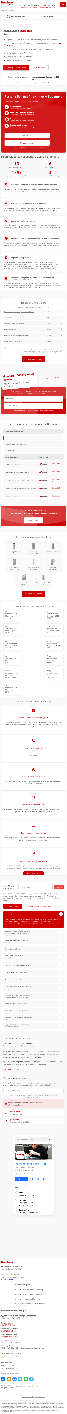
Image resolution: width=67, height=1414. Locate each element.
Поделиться (3, 1379)
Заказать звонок (33, 520)
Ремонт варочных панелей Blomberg (28, 1289)
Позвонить (48, 16)
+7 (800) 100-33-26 (47, 5)
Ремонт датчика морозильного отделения (16, 335)
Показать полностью (11, 1069)
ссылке (11, 1279)
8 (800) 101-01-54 (8, 1331)
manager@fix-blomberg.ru (11, 1342)
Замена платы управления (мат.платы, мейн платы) (19, 312)
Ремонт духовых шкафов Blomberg (28, 1294)
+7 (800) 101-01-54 (26, 1205)
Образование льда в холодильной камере (20, 489)
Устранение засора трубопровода (14, 323)
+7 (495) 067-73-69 (29, 5)
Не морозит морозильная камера (17, 472)
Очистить (58, 887)
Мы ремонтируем (16, 16)
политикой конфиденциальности (43, 410)
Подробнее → (56, 464)
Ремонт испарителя (10, 329)
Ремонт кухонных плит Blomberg (27, 1299)
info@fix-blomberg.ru (9, 1336)
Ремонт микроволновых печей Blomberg (30, 1303)
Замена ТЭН (8, 318)
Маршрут (22, 1179)
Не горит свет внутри (12, 497)
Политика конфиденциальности (33, 1397)
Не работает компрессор (14, 464)
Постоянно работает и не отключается (19, 480)
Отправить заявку (27, 143)
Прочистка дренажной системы (13, 341)
